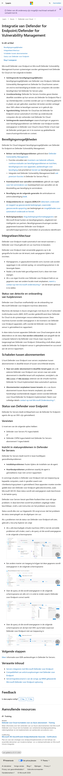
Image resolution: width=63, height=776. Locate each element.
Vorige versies (19, 766)
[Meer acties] (59, 19)
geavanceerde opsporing (16, 208)
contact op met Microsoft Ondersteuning (36, 400)
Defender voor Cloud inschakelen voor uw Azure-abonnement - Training (28, 723)
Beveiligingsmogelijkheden (13, 47)
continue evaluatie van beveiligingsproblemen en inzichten (32, 163)
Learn (4, 19)
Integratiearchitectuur (11, 50)
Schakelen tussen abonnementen (16, 53)
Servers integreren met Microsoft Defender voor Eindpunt (29, 669)
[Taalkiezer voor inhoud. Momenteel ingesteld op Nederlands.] (8, 760)
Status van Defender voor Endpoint (16, 56)
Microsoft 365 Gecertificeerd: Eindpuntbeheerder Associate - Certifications (29, 737)
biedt (24, 196)
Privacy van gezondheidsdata (12, 769)
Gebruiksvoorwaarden (35, 769)
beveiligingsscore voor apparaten (22, 166)
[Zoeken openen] (49, 3)
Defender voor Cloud (25, 19)
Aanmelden (57, 3)
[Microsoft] (31, 3)
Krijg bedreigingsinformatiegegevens (39, 216)
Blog (28, 766)
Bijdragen (37, 766)
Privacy (46, 766)
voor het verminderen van (17, 185)
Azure (12, 19)
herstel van (36, 170)
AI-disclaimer (6, 766)
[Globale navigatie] (2, 3)
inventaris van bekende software (41, 160)
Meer (4, 657)
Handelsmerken (7, 773)
